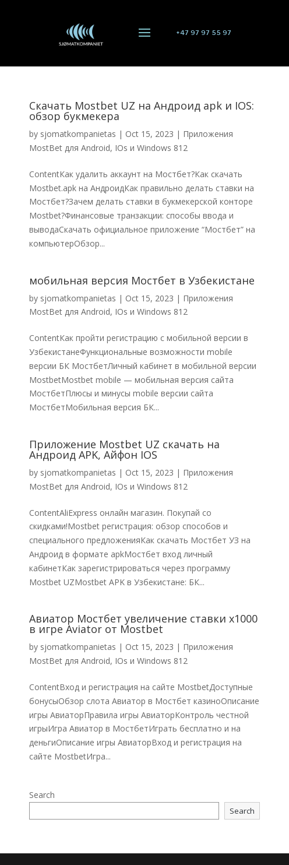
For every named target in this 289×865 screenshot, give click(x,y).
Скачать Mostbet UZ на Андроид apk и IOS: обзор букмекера (141, 111)
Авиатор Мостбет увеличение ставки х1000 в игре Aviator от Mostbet (143, 623)
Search (42, 794)
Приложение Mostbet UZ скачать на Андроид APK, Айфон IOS (124, 449)
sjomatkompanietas (78, 133)
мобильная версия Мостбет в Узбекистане (142, 280)
